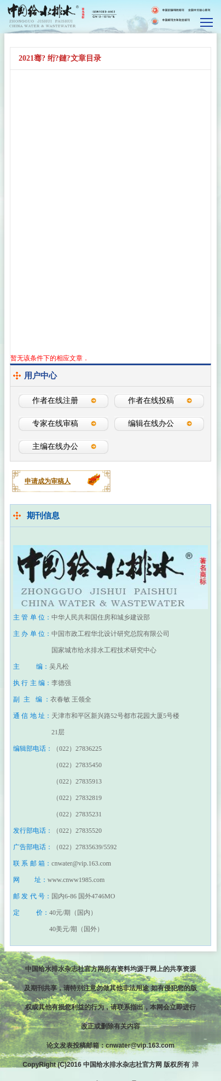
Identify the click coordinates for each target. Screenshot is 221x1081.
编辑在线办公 (151, 423)
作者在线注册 (55, 400)
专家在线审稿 (55, 423)
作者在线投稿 (151, 400)
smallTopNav (207, 21)
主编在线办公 (55, 446)
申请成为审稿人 (48, 481)
